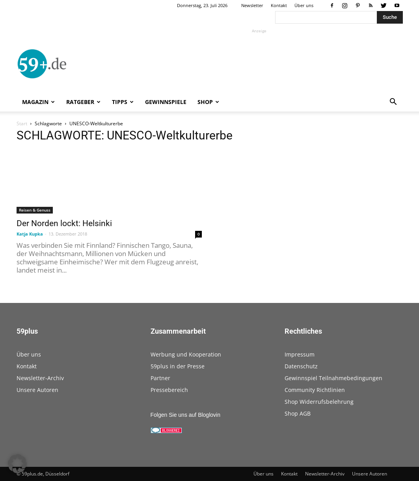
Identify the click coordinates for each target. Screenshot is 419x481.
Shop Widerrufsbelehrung (319, 401)
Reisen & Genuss (34, 210)
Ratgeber (83, 102)
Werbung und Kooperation (186, 354)
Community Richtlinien (315, 390)
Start (22, 123)
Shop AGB (298, 413)
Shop (208, 102)
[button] (393, 102)
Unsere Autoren (37, 390)
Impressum (300, 354)
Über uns (303, 5)
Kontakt (279, 5)
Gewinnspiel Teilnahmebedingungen (333, 378)
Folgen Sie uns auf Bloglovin (185, 415)
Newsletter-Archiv (40, 378)
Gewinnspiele (165, 102)
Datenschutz (301, 366)
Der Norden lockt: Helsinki (64, 223)
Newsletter (252, 5)
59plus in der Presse (178, 366)
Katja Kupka (30, 234)
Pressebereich (169, 390)
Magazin (38, 102)
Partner (160, 378)
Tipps (123, 102)
